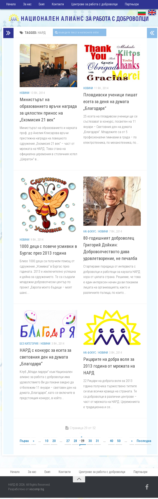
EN (152, 13)
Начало (11, 5)
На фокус (89, 232)
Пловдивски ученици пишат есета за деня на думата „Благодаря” (110, 102)
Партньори (127, 5)
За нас (26, 5)
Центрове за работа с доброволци (91, 5)
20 (54, 442)
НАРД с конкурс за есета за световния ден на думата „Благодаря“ (45, 358)
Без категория (29, 344)
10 (46, 442)
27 (68, 442)
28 (75, 442)
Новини (24, 94)
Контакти (55, 5)
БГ (142, 13)
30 (90, 442)
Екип (40, 5)
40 (111, 442)
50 (118, 442)
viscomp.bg (36, 491)
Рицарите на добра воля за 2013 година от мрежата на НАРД (109, 367)
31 (97, 442)
